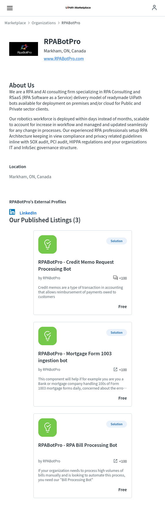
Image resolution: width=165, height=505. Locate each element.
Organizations (44, 22)
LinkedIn (28, 213)
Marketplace (15, 22)
